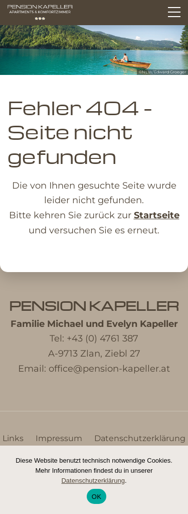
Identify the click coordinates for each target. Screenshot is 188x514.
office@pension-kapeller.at (109, 368)
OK (96, 496)
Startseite (156, 215)
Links (13, 438)
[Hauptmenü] (174, 12)
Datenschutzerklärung (139, 438)
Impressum (59, 438)
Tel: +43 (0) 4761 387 (94, 338)
